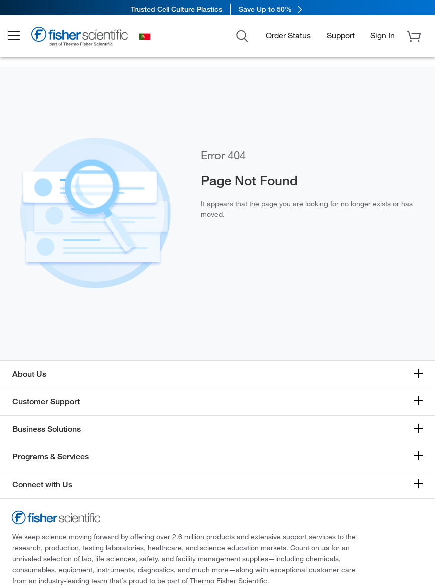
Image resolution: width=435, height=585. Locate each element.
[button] (21, 39)
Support (341, 38)
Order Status (288, 38)
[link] (217, 9)
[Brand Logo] (88, 41)
